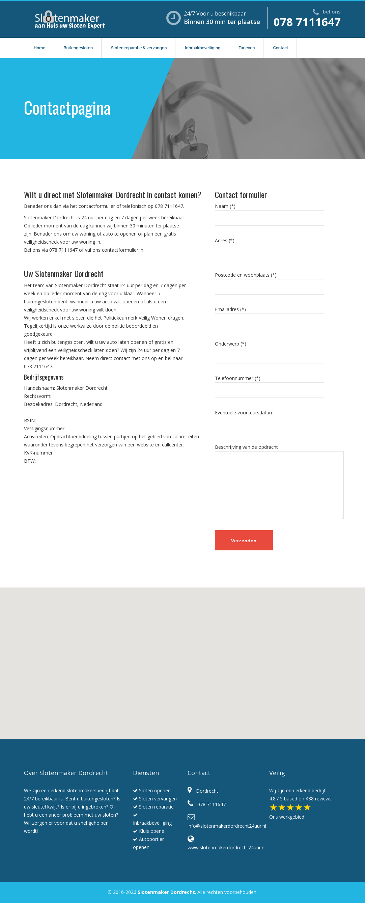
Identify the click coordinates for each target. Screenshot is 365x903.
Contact (280, 48)
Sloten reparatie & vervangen (139, 48)
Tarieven (246, 48)
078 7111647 (307, 21)
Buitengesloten (78, 48)
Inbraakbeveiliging (202, 48)
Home (39, 48)
